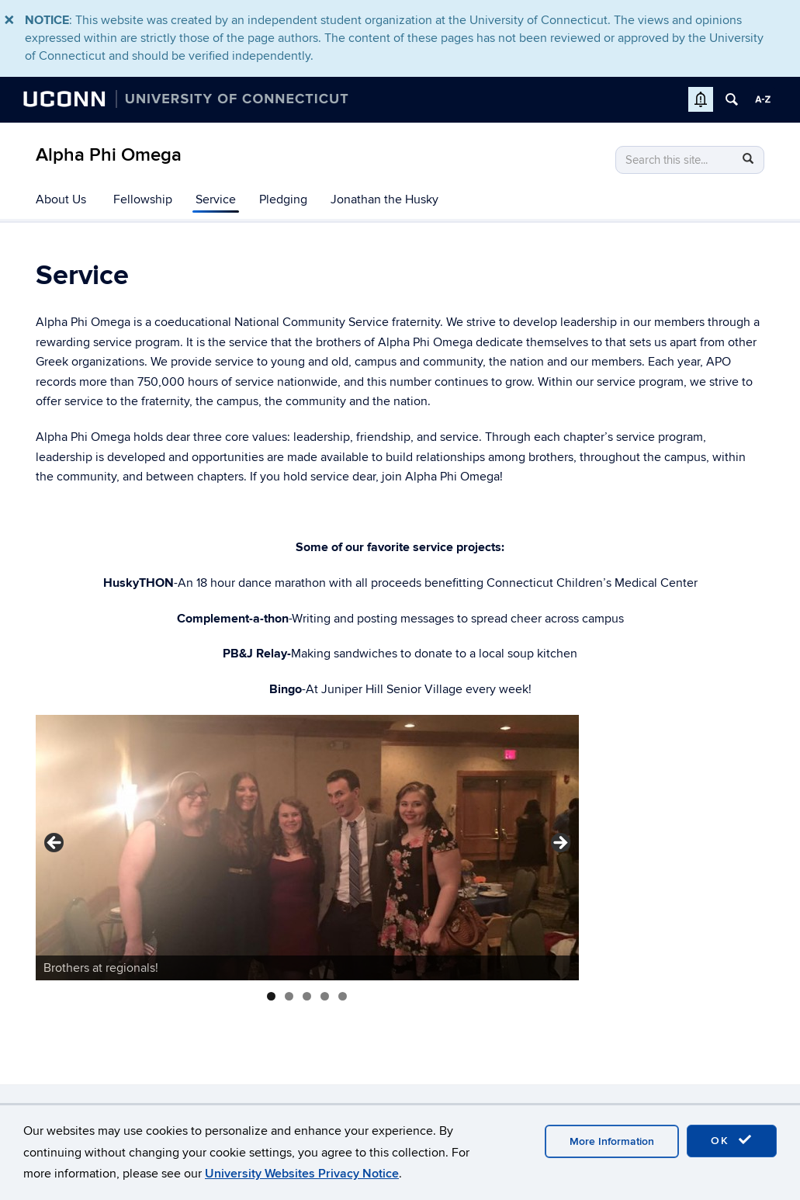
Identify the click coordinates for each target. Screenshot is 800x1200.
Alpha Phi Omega (109, 155)
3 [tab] (307, 996)
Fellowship (142, 199)
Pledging (283, 199)
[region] (307, 847)
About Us (61, 199)
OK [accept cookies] (732, 1140)
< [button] (55, 843)
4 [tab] (324, 996)
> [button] (559, 843)
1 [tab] (271, 996)
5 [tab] (342, 996)
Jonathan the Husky (384, 199)
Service (216, 199)
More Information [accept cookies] (612, 1141)
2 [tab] (289, 996)
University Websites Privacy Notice (302, 1173)
